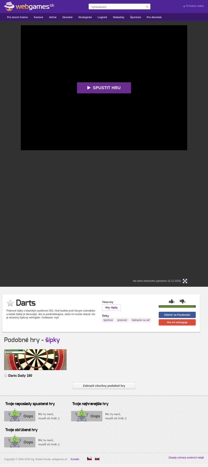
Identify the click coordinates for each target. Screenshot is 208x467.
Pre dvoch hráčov (17, 17)
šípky (52, 340)
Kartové (38, 17)
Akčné (52, 17)
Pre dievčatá (154, 17)
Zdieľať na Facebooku (177, 314)
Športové (135, 17)
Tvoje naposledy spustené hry (30, 404)
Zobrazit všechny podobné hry (104, 385)
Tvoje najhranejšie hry (90, 404)
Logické (102, 17)
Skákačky (118, 17)
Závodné (67, 17)
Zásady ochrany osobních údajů (186, 457)
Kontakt (75, 459)
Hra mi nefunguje (177, 322)
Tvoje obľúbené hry (21, 430)
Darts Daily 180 (20, 375)
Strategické (85, 17)
